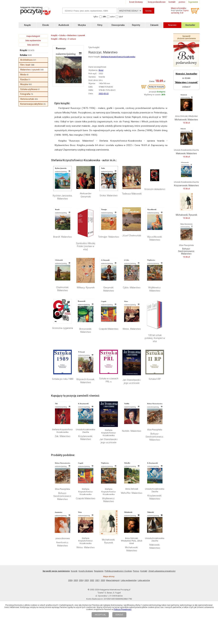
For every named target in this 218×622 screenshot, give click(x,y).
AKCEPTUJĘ (100, 615)
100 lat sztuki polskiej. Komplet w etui (155, 338)
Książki (23, 50)
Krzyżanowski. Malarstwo (85, 438)
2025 (76, 580)
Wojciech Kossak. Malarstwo (85, 381)
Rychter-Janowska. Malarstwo (62, 197)
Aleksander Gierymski (85, 195)
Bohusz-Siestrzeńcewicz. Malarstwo (155, 436)
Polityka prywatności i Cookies (118, 571)
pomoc (182, 2)
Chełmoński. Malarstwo (62, 289)
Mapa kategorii (113, 580)
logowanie (193, 2)
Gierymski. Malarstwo (108, 289)
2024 (81, 580)
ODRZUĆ (119, 615)
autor (112, 16)
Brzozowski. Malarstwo (85, 330)
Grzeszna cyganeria (62, 328)
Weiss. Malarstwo (132, 328)
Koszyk (74, 571)
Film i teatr (25, 65)
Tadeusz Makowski (132, 193)
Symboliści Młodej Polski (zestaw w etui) (85, 246)
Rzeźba (24, 79)
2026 (70, 580)
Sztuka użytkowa (28, 89)
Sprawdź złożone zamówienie (186, 37)
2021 (97, 580)
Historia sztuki (27, 99)
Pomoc (136, 571)
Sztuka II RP (155, 379)
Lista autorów (144, 580)
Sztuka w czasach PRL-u (108, 380)
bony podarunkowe (156, 2)
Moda (23, 74)
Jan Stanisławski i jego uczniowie (132, 381)
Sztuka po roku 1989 (62, 379)
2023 (86, 580)
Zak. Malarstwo (62, 436)
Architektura (26, 60)
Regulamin (99, 571)
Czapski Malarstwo (108, 328)
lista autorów (33, 45)
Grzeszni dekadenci (154, 189)
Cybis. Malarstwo (131, 287)
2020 (103, 580)
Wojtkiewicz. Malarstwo (154, 289)
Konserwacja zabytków (31, 104)
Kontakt (143, 571)
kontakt (172, 2)
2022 (92, 580)
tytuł (121, 16)
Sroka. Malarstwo (109, 195)
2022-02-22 (104, 93)
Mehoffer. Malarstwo (131, 493)
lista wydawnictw (33, 40)
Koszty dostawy (86, 571)
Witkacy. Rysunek (86, 287)
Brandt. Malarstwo (62, 236)
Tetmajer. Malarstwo (108, 236)
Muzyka (24, 84)
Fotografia (25, 94)
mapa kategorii (33, 36)
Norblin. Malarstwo (131, 431)
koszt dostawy (136, 2)
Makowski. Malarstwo (154, 546)
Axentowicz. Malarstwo (62, 544)
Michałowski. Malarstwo (131, 549)
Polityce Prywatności (122, 609)
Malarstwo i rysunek (30, 69)
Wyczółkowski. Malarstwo (154, 238)
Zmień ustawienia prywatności (161, 571)
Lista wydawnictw (129, 580)
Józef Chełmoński (131, 235)
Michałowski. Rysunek (108, 541)
